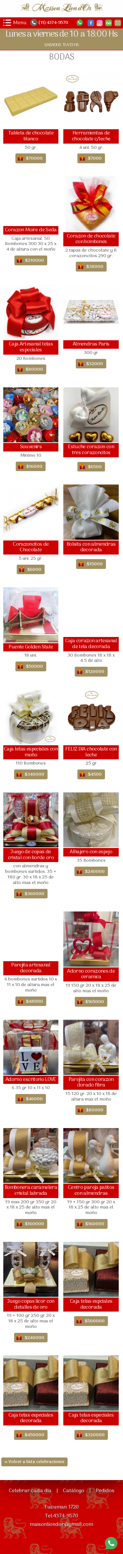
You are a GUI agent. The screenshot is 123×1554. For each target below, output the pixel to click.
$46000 (34, 1099)
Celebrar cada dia (30, 1491)
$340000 (34, 774)
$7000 (95, 158)
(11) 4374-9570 (53, 22)
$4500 (95, 774)
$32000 (94, 364)
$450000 (34, 1435)
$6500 (95, 467)
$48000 (34, 1001)
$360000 (34, 894)
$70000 (34, 158)
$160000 (34, 1224)
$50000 (34, 666)
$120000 (94, 672)
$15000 (95, 564)
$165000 (94, 1002)
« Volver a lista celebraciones (34, 1461)
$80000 (34, 369)
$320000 (95, 1435)
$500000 (95, 1321)
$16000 (34, 466)
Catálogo (73, 1491)
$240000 (95, 871)
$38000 (94, 267)
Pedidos (105, 1491)
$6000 (34, 570)
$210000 (34, 260)
